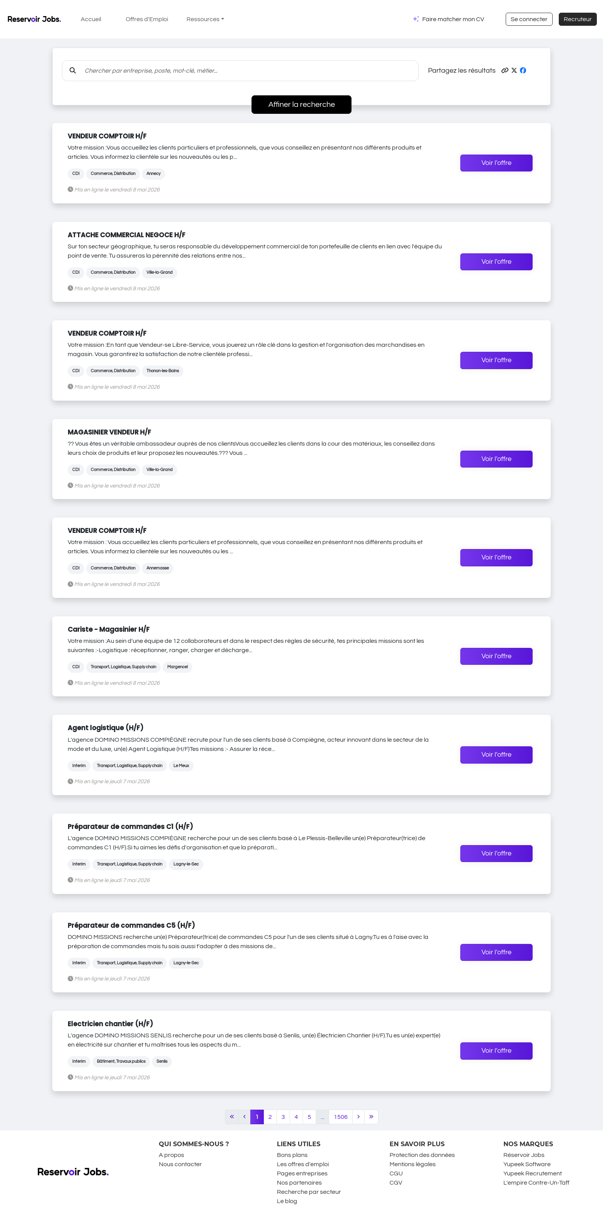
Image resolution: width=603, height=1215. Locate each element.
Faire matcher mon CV (453, 19)
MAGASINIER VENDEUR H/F (109, 432)
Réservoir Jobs (524, 1155)
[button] (504, 71)
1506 (341, 1117)
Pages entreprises (302, 1173)
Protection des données (422, 1155)
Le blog (287, 1201)
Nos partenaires (299, 1183)
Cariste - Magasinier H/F (109, 629)
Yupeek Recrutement (532, 1173)
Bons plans (292, 1155)
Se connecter (529, 19)
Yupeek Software (527, 1164)
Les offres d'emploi (303, 1164)
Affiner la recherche (301, 104)
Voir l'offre (496, 163)
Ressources (203, 19)
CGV (396, 1183)
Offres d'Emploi (147, 19)
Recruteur (578, 19)
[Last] (371, 1117)
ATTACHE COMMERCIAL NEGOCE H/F (126, 235)
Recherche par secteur (309, 1192)
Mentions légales (413, 1164)
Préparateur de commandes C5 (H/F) (131, 925)
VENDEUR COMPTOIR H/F (107, 136)
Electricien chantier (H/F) (110, 1024)
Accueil (91, 19)
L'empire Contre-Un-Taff (536, 1183)
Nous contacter (180, 1164)
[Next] (358, 1117)
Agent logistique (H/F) (105, 727)
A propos (171, 1155)
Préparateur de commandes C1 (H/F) (130, 826)
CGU (396, 1173)
